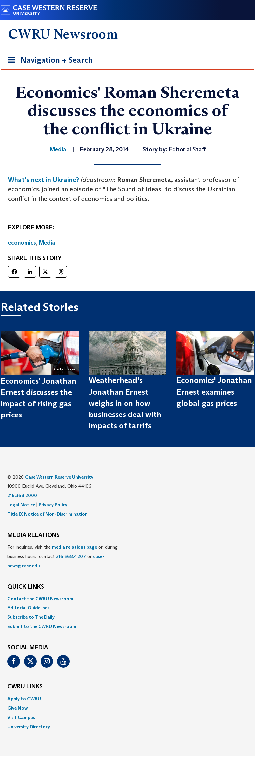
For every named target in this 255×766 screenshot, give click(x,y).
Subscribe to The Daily (31, 617)
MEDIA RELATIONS (33, 535)
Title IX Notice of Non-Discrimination (47, 514)
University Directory (28, 727)
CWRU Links (25, 686)
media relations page (74, 547)
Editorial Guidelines (28, 608)
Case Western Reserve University (59, 477)
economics (22, 242)
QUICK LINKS (25, 587)
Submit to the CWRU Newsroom (41, 626)
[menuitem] (127, 598)
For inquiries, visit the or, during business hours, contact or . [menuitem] (62, 556)
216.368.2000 (22, 495)
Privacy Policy (53, 505)
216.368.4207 (71, 556)
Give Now (17, 708)
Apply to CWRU (24, 699)
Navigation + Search (48, 61)
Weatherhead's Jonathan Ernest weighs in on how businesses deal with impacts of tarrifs (125, 402)
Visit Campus (21, 717)
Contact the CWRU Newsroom (40, 599)
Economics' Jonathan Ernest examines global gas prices (214, 391)
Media (47, 242)
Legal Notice (21, 505)
